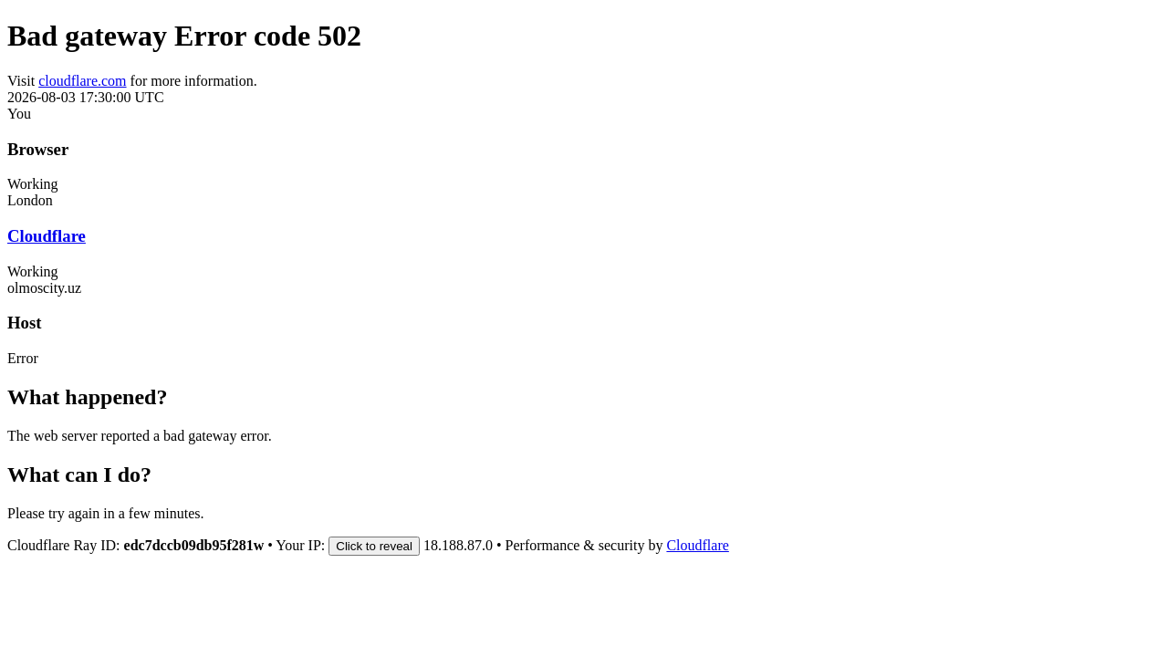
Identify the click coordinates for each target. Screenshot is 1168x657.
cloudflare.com (82, 81)
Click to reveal (374, 546)
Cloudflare (46, 235)
